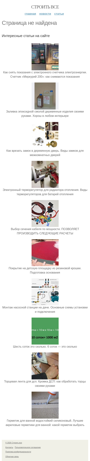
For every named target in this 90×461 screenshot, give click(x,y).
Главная (30, 13)
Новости (45, 13)
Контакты (9, 447)
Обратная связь (12, 457)
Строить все (45, 7)
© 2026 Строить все (13, 443)
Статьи (59, 13)
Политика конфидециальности (18, 452)
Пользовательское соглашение (28, 447)
